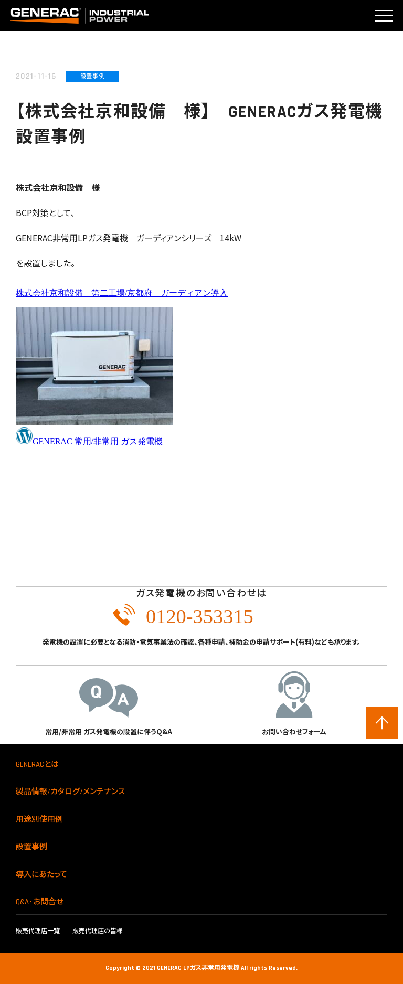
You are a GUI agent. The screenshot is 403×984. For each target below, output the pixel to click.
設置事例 (31, 847)
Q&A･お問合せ (39, 902)
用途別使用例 (39, 820)
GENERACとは (37, 764)
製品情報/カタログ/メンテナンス (70, 792)
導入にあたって (41, 875)
